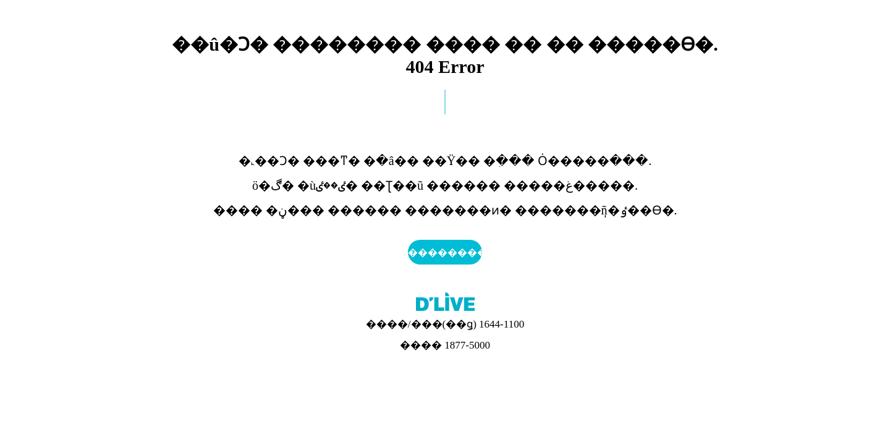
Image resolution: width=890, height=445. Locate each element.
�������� (445, 252)
